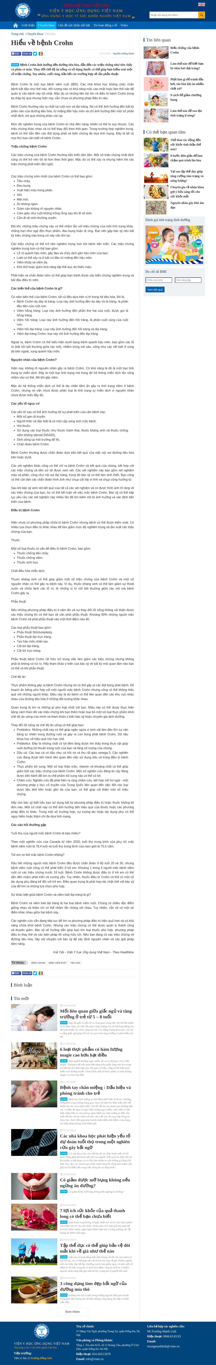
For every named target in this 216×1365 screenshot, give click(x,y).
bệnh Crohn (38, 963)
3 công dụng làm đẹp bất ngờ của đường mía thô (93, 1286)
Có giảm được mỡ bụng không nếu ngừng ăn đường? (95, 1182)
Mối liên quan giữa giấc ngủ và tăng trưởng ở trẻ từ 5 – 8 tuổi (96, 1014)
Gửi (15, 53)
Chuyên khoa (46, 25)
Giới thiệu (28, 25)
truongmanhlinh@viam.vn (163, 1346)
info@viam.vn (95, 1359)
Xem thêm (72, 1311)
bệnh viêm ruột (58, 963)
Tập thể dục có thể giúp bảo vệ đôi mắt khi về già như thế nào (95, 1248)
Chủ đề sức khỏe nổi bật (74, 25)
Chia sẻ (27, 53)
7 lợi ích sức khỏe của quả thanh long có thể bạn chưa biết (92, 1213)
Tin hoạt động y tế (105, 25)
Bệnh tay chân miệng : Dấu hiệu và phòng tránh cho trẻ (95, 1090)
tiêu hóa (75, 963)
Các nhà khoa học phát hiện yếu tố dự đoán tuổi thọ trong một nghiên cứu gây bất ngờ (95, 1141)
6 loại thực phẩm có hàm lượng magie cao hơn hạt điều (91, 1052)
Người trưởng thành (123, 53)
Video (124, 25)
